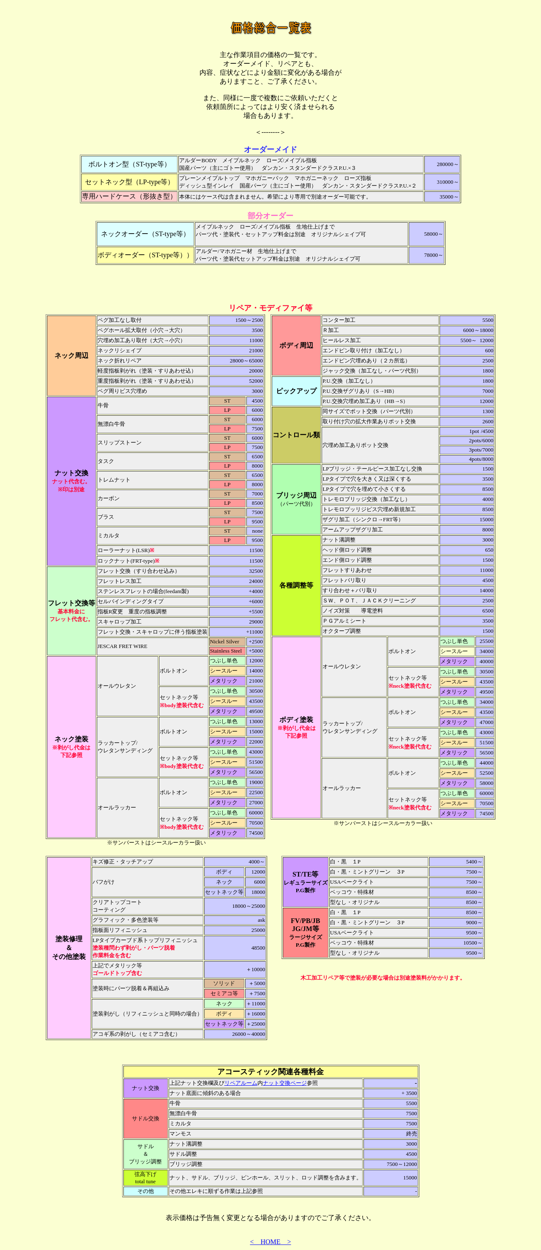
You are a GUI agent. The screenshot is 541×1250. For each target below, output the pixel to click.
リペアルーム (240, 1083)
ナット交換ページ (285, 1083)
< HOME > (270, 1241)
